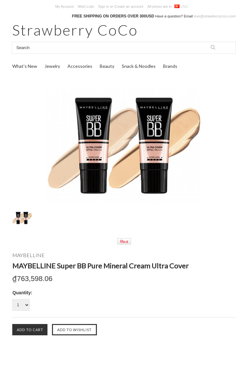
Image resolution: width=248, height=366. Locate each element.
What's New (24, 66)
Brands (170, 66)
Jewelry (52, 66)
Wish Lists (86, 6)
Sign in (103, 6)
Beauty (107, 66)
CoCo (75, 30)
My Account (64, 6)
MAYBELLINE (28, 255)
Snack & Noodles (139, 66)
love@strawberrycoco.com (215, 16)
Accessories (79, 66)
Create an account (128, 6)
